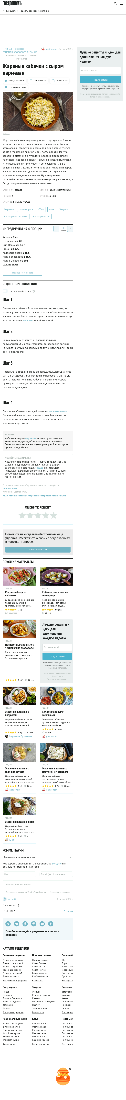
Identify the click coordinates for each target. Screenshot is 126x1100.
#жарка (62, 495)
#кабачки (22, 495)
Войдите (57, 863)
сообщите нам (10, 488)
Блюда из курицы (12, 1001)
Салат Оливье (39, 963)
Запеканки (8, 1004)
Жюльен (36, 991)
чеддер (39, 467)
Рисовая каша (39, 1030)
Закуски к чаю (39, 1008)
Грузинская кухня (11, 1026)
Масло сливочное (15, 260)
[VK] (16, 923)
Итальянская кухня (12, 1030)
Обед (41, 209)
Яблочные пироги (12, 969)
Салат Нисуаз (39, 969)
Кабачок (11, 237)
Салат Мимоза (39, 973)
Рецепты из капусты (13, 960)
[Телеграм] (8, 923)
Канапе (36, 998)
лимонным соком (57, 411)
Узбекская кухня (11, 1036)
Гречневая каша (40, 1023)
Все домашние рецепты (15, 980)
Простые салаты (40, 960)
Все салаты (37, 980)
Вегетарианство (41, 216)
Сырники (7, 995)
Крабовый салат (40, 976)
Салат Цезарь (39, 966)
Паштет (36, 1004)
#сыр (5, 495)
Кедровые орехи (16, 252)
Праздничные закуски (43, 1001)
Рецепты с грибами (12, 966)
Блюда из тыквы (11, 976)
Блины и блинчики (12, 998)
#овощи (12, 495)
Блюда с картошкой (13, 963)
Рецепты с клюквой (12, 973)
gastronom (51, 48)
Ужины (6, 1008)
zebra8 (12, 899)
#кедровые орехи (48, 495)
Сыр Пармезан (14, 244)
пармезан (30, 438)
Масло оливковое (17, 256)
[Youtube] (42, 923)
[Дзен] (50, 923)
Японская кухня (11, 1039)
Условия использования (57, 679)
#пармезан (33, 495)
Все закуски (38, 1012)
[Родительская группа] (26, 10)
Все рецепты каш (40, 1044)
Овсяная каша (39, 1026)
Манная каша (39, 1033)
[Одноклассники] (25, 923)
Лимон (11, 248)
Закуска (63, 209)
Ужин (51, 209)
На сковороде (26, 209)
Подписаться (57, 656)
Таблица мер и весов (22, 272)
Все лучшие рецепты (13, 1012)
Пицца (6, 991)
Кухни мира (9, 1044)
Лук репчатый (13, 241)
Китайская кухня (11, 1033)
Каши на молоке (40, 1039)
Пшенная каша (39, 1036)
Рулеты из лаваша (41, 995)
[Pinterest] (33, 923)
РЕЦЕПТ (45, 588)
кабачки (28, 320)
